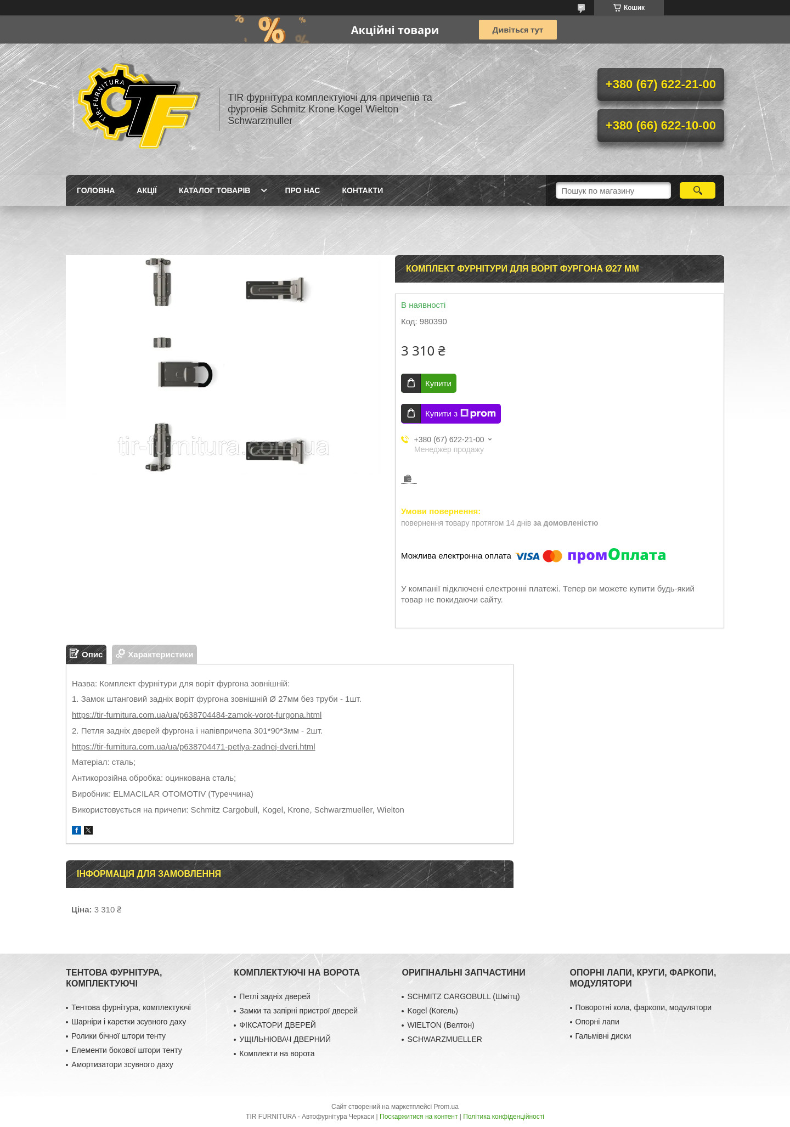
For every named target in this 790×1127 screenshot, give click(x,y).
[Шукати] (697, 190)
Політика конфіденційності (503, 1116)
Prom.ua (446, 1107)
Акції (147, 190)
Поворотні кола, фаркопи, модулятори (643, 1007)
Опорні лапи (597, 1021)
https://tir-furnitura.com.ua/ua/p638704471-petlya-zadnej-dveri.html (193, 746)
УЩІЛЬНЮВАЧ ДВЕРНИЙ (285, 1039)
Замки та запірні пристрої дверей (298, 1010)
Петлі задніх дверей (274, 996)
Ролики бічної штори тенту (118, 1036)
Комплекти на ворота (276, 1053)
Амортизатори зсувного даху (122, 1064)
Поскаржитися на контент (419, 1116)
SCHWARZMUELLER (444, 1039)
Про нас (302, 190)
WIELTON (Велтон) (440, 1025)
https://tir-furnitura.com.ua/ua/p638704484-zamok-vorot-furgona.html (196, 714)
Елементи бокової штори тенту (126, 1050)
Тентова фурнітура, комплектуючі (131, 1007)
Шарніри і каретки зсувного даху (128, 1021)
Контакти (362, 190)
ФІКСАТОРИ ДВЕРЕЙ (277, 1025)
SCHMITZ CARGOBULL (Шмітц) (463, 996)
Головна (96, 190)
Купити (438, 383)
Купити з (460, 414)
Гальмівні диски (603, 1036)
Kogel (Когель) (432, 1010)
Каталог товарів (214, 190)
